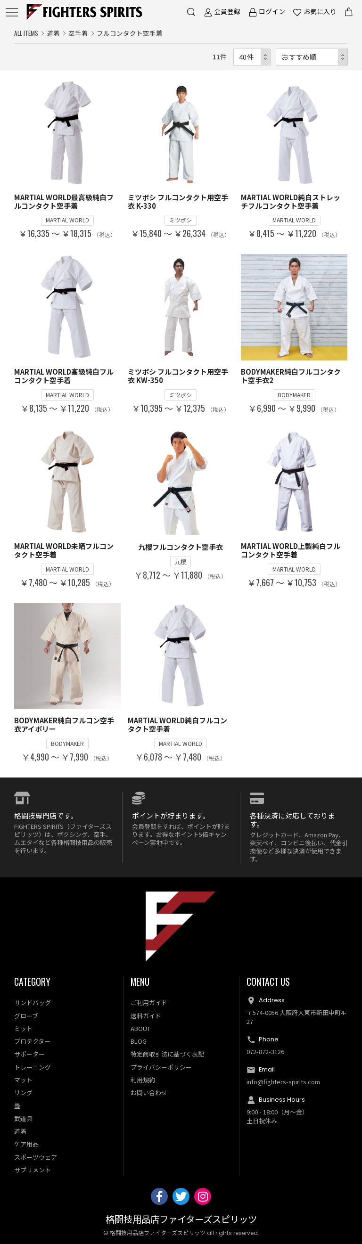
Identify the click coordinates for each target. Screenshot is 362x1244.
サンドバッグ (32, 1002)
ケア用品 (26, 1143)
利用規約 (143, 1079)
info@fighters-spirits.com (283, 1081)
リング (23, 1092)
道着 (53, 33)
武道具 (23, 1118)
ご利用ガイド (149, 1002)
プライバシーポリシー (161, 1067)
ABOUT (140, 1028)
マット (23, 1079)
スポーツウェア (35, 1157)
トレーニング (32, 1067)
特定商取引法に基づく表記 (167, 1053)
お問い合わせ (149, 1092)
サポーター (29, 1053)
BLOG (139, 1041)
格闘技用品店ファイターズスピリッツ (181, 1219)
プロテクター (32, 1041)
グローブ (26, 1015)
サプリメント (32, 1169)
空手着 (78, 33)
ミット (23, 1028)
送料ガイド (146, 1015)
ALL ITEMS (26, 33)
